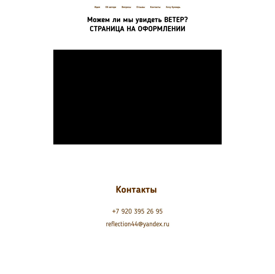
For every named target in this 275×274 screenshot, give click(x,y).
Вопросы (126, 7)
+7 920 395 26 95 (137, 211)
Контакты (155, 7)
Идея (97, 7)
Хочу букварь (173, 7)
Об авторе (110, 7)
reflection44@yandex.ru (137, 224)
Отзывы (140, 7)
